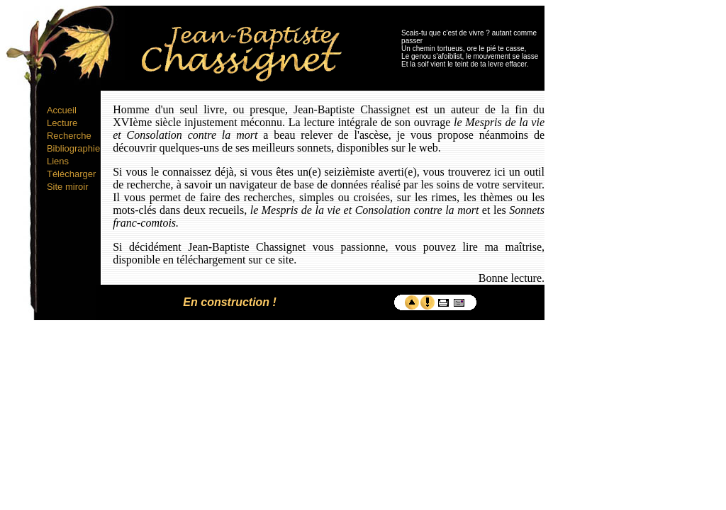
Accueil (62, 110)
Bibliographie (73, 148)
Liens (58, 161)
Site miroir (68, 186)
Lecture (62, 123)
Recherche (69, 135)
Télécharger (71, 174)
